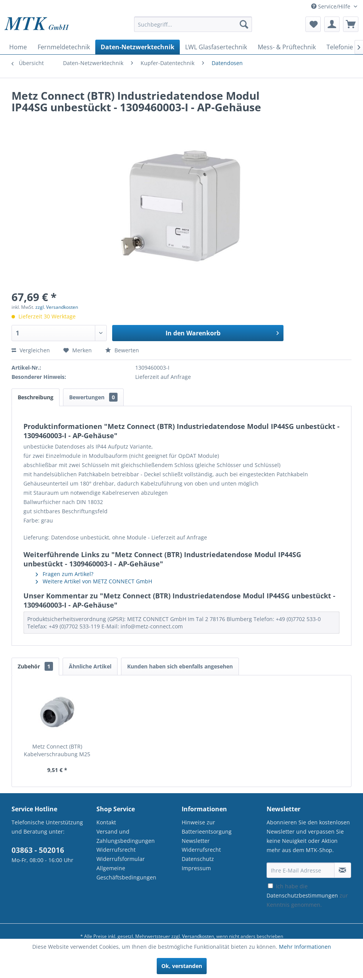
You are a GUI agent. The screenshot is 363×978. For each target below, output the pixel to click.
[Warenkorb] (350, 24)
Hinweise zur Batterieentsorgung (207, 827)
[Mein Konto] (332, 24)
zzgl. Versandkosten (56, 307)
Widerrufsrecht (116, 849)
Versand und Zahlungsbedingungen (125, 836)
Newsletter (196, 840)
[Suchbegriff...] (193, 24)
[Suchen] (244, 24)
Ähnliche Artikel (90, 666)
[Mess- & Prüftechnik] (286, 47)
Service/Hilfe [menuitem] (331, 6)
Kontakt (106, 822)
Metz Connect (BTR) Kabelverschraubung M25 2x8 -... (57, 750)
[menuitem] (193, 28)
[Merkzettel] (313, 24)
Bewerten (122, 350)
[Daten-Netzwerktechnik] (137, 47)
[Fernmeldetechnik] (63, 47)
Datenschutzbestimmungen (302, 895)
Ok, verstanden (181, 966)
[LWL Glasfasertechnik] (216, 47)
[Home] (18, 47)
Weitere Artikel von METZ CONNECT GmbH (94, 581)
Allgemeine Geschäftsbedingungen (126, 872)
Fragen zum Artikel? (64, 574)
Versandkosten (198, 936)
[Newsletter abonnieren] (342, 870)
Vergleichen (31, 350)
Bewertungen (93, 397)
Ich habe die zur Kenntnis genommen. (307, 895)
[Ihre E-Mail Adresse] (301, 870)
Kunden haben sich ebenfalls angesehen (180, 666)
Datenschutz (198, 858)
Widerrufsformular (120, 858)
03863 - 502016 (38, 850)
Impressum (196, 868)
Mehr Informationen (305, 946)
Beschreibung (35, 397)
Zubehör (35, 666)
